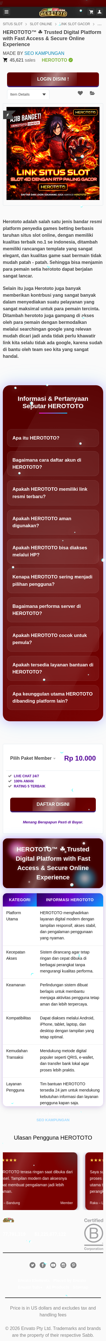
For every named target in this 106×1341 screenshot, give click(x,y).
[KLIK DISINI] (53, 79)
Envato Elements (34, 1280)
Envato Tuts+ (30, 1287)
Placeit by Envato (69, 1280)
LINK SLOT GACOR (74, 24)
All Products (57, 1287)
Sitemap (80, 1287)
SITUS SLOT (13, 24)
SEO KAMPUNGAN (44, 53)
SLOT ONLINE (41, 24)
